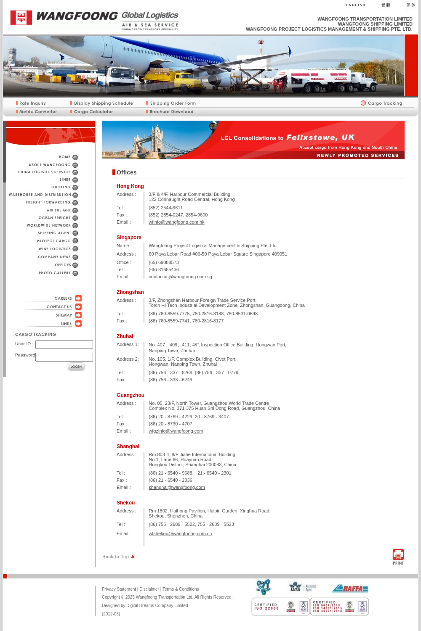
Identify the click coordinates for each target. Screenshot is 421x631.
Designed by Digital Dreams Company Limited (145, 605)
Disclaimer (149, 589)
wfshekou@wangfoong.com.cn (180, 533)
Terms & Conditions (181, 589)
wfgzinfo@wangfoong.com (176, 430)
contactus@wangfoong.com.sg (180, 276)
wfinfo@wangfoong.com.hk (176, 221)
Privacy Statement (119, 589)
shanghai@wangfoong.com (177, 487)
